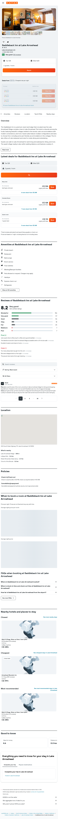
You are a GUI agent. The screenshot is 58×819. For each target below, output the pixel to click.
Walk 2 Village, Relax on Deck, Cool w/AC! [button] (14, 639)
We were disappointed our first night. (14, 353)
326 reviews (17, 55)
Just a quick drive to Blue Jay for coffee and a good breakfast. (21, 338)
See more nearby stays (50, 617)
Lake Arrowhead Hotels (27, 815)
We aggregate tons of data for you (30, 800)
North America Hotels (21, 813)
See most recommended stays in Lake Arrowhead (45, 689)
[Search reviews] (30, 364)
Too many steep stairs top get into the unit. (16, 351)
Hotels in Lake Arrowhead (12, 775)
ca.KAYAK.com (4, 813)
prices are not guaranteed (37, 791)
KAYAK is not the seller (30, 797)
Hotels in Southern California (12, 815)
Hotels (12, 813)
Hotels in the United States (36, 813)
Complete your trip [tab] (10, 765)
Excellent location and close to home (14, 343)
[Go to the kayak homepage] (12, 3)
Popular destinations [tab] (25, 765)
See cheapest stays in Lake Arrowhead (45, 653)
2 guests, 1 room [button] (9, 65)
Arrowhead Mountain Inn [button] (9, 675)
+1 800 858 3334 (7, 52)
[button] (3, 3)
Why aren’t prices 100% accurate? (30, 804)
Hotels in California (49, 813)
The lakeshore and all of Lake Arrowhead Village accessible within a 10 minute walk (27, 340)
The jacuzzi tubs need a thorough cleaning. (16, 356)
